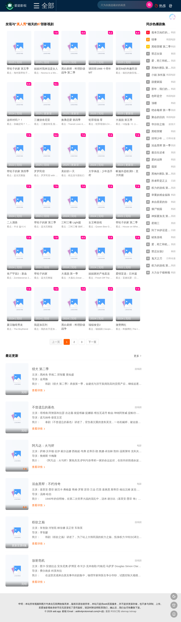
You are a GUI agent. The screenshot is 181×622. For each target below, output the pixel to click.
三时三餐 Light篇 (71, 222)
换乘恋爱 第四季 (71, 119)
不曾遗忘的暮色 (43, 407)
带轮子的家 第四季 (18, 171)
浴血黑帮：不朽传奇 (46, 484)
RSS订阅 (115, 611)
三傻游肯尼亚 (42, 119)
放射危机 (38, 560)
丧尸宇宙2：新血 (17, 273)
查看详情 (38, 390)
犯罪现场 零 (96, 119)
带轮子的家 (40, 273)
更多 (138, 355)
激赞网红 (121, 324)
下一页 (92, 341)
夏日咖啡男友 (15, 324)
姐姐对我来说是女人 (46, 68)
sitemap (125, 611)
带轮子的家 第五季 (18, 68)
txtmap (132, 611)
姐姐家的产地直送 (99, 273)
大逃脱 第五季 (124, 119)
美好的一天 (68, 171)
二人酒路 (12, 222)
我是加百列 (40, 324)
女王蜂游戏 (95, 222)
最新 (108, 611)
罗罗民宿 (39, 171)
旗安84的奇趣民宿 (126, 68)
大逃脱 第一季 (69, 273)
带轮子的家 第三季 (45, 222)
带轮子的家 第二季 (127, 222)
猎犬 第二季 (40, 369)
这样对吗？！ (15, 119)
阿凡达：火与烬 (43, 445)
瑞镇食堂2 (95, 324)
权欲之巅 (38, 522)
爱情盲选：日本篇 (126, 273)
